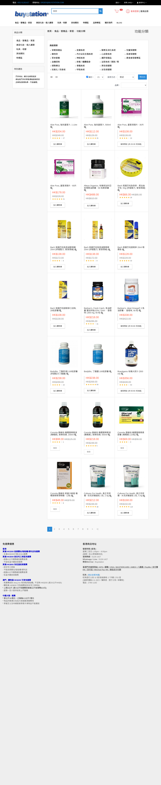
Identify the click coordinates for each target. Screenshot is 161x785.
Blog (119, 23)
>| (97, 529)
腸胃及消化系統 (108, 50)
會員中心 (86, 744)
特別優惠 (6, 747)
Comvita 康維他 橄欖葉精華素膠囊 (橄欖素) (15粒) (130, 433)
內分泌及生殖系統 (85, 54)
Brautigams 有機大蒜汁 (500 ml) (130, 372)
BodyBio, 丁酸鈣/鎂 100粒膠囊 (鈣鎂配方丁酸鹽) (64, 372)
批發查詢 (6, 720)
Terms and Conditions (73, 783)
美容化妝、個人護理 (44, 23)
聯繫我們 (86, 704)
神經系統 (81, 58)
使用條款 (6, 729)
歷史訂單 (86, 747)
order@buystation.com (52, 3)
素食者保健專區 (133, 58)
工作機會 (6, 731)
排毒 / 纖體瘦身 (83, 62)
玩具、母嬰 (62, 23)
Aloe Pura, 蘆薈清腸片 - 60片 (63, 185)
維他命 (55, 54)
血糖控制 (56, 62)
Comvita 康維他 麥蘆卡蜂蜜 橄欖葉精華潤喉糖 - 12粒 (64, 494)
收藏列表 (86, 750)
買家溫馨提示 (8, 707)
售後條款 (6, 704)
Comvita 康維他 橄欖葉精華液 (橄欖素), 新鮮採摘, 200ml (63, 433)
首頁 (49, 31)
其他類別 (75, 23)
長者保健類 (131, 54)
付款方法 (6, 718)
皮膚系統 (81, 50)
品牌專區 (96, 23)
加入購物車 (57, 144)
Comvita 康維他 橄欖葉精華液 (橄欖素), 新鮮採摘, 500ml (97, 433)
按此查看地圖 (93, 575)
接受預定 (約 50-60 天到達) (131, 326)
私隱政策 (6, 726)
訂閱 (14, 683)
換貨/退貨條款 (8, 723)
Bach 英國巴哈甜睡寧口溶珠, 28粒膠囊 (63, 309)
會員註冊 (144, 11)
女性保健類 (106, 69)
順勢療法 (56, 66)
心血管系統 (106, 54)
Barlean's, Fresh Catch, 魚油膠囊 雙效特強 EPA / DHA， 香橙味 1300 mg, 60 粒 (98, 310)
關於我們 (108, 23)
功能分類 (81, 31)
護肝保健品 (106, 58)
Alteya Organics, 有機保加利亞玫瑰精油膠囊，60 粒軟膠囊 (98, 186)
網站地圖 (86, 707)
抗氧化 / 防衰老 (59, 69)
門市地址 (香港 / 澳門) (11, 712)
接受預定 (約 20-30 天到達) (131, 144)
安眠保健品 (57, 50)
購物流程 (6, 709)
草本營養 (56, 58)
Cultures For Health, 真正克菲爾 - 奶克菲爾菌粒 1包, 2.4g (97, 494)
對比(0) (142, 77)
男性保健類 (106, 66)
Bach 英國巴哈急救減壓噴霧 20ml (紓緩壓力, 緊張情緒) (63, 248)
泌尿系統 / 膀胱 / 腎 (110, 62)
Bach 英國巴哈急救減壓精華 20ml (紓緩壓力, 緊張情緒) (96, 248)
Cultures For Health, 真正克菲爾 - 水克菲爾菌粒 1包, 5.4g (130, 494)
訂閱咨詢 (86, 752)
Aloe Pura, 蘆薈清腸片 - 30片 (130, 125)
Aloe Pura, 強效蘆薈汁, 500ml (97, 125)
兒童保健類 (131, 50)
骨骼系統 (81, 66)
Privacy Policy (91, 783)
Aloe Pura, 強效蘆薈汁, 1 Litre (63, 125)
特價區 (86, 23)
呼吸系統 (81, 69)
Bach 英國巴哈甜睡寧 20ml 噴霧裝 (130, 248)
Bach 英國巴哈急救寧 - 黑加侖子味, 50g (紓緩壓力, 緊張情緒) (131, 186)
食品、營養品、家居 (23, 23)
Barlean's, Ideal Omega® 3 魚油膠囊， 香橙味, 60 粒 (130, 309)
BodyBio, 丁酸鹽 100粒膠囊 (96, 371)
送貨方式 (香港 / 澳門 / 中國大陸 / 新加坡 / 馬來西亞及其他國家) (27, 715)
